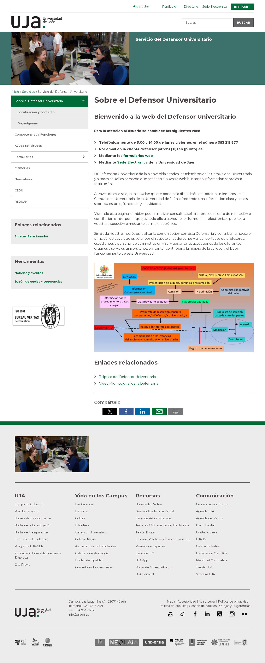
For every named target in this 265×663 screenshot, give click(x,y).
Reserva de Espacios (150, 546)
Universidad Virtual (149, 504)
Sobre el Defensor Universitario (39, 101)
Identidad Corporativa (211, 560)
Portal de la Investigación (33, 525)
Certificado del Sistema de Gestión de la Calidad (241, 642)
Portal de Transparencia (31, 532)
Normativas (23, 179)
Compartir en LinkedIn (142, 411)
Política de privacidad (233, 601)
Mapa (171, 601)
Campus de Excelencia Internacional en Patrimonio (20, 642)
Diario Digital (205, 525)
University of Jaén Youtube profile (170, 613)
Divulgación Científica (211, 553)
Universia (154, 642)
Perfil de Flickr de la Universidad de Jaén (244, 613)
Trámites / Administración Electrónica (162, 525)
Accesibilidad (187, 601)
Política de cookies (172, 606)
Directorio (191, 6)
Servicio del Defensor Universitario (174, 39)
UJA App (142, 560)
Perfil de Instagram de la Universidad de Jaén (232, 613)
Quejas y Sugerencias (234, 606)
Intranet (242, 6)
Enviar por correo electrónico (159, 411)
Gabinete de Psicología (91, 553)
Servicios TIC (145, 553)
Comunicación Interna (212, 504)
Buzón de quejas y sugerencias (38, 281)
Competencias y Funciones (36, 134)
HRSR (100, 642)
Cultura (80, 518)
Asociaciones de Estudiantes (95, 546)
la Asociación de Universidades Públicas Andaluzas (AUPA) (198, 642)
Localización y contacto (36, 112)
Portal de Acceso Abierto (154, 567)
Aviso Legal (207, 601)
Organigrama (27, 123)
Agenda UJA (205, 511)
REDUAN (21, 201)
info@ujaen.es (79, 614)
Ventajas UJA (205, 574)
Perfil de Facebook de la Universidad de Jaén (194, 613)
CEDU (19, 190)
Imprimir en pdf (175, 411)
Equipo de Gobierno (29, 504)
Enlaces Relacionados (32, 236)
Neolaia (124, 642)
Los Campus (84, 504)
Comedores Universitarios (93, 567)
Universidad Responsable (33, 518)
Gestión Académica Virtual (155, 511)
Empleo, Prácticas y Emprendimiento (163, 539)
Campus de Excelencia (31, 539)
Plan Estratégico (27, 511)
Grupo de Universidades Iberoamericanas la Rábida (220, 642)
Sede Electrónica (214, 6)
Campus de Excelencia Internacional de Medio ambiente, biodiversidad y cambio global (47, 642)
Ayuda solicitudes (28, 146)
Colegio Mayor (85, 539)
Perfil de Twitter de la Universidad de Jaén (219, 613)
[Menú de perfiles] (170, 6)
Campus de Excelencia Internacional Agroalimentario (35, 642)
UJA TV (201, 539)
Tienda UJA (204, 567)
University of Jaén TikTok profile (182, 613)
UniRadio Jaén (206, 532)
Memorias (22, 168)
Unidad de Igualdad (89, 560)
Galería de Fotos (207, 546)
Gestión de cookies (203, 606)
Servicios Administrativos (153, 518)
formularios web (138, 156)
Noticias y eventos (29, 273)
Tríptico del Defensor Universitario (127, 377)
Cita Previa (22, 565)
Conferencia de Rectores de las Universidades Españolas (177, 642)
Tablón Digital (145, 532)
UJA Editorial (145, 574)
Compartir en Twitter (109, 411)
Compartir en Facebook (126, 411)
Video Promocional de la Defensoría (128, 383)
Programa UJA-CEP (29, 546)
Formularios (24, 157)
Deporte (81, 511)
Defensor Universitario (91, 532)
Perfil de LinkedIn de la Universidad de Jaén (207, 613)
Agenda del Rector (209, 518)
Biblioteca (82, 525)
